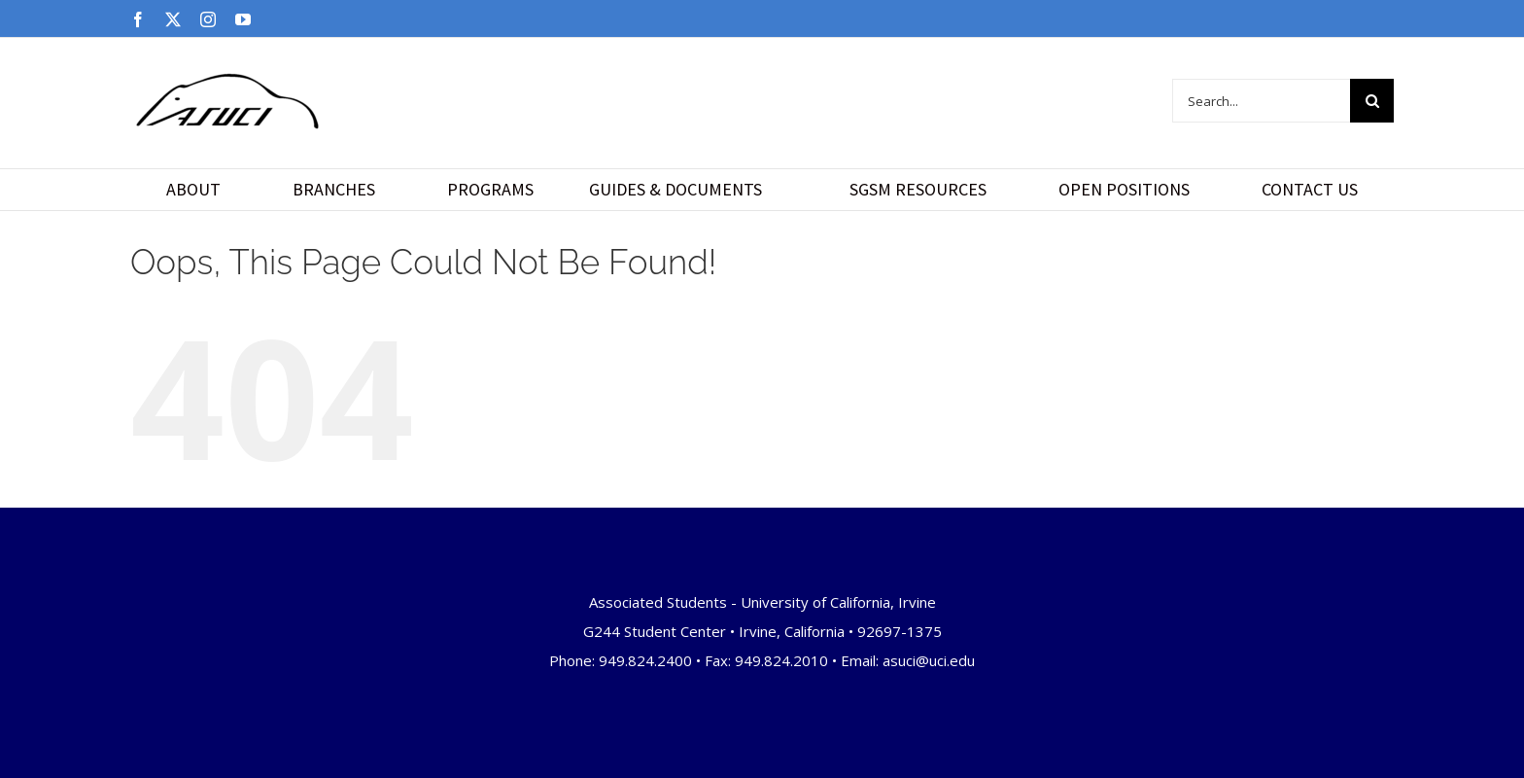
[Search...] (1261, 101)
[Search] (1372, 101)
